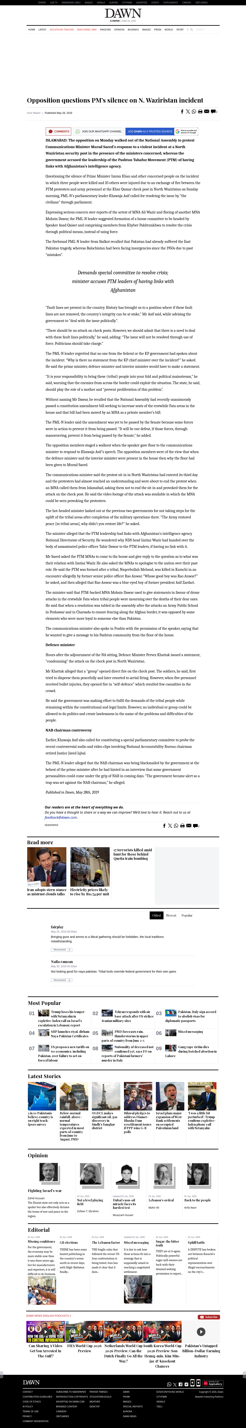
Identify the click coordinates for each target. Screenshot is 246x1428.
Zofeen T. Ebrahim (88, 1211)
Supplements (170, 2)
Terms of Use (31, 1411)
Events (155, 2)
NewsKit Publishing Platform (209, 1396)
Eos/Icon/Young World (170, 1392)
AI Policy (28, 1406)
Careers (186, 2)
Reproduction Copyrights (72, 1397)
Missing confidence (41, 1241)
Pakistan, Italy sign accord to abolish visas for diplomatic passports (190, 1016)
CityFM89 (127, 2)
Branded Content (66, 1406)
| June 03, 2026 (123, 21)
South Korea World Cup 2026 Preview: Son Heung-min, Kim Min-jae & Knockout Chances (162, 1356)
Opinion (119, 29)
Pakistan (105, 29)
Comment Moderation (35, 1421)
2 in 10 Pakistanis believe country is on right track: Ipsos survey (40, 1118)
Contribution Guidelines (37, 1397)
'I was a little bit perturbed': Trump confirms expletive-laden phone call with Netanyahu (202, 1120)
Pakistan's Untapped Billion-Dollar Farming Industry (201, 1351)
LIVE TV (53, 2)
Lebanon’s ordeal (161, 1200)
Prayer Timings (99, 1392)
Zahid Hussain (36, 1198)
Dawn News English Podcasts (48, 1315)
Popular (187, 915)
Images (89, 2)
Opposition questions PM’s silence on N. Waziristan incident (115, 100)
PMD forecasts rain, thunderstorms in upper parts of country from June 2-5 (125, 1036)
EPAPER (42, 2)
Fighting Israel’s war (45, 1190)
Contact (28, 1392)
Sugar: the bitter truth (167, 1243)
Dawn (126, 1392)
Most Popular (44, 1002)
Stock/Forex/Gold (100, 1397)
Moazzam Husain (123, 1215)
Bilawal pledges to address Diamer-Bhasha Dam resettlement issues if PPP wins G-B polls (137, 1122)
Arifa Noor (190, 1207)
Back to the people (197, 1200)
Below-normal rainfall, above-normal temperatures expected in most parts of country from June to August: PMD (72, 1126)
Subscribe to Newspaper (71, 1392)
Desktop (95, 1406)
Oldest (156, 915)
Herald (101, 2)
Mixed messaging (190, 1032)
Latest (42, 29)
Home (31, 29)
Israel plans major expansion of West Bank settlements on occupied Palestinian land (169, 1120)
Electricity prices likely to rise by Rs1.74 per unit (89, 891)
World (169, 29)
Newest (171, 915)
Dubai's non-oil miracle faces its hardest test (124, 1204)
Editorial (39, 1229)
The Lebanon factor (106, 1243)
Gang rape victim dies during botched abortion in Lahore (191, 1051)
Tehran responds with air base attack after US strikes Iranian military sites (128, 1016)
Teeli (159, 1406)
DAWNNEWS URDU (71, 2)
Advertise (141, 2)
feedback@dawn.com (61, 817)
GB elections (69, 1243)
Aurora (113, 2)
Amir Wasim (34, 113)
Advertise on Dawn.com (70, 1402)
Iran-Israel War (87, 29)
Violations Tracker (62, 29)
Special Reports (133, 1406)
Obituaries (201, 2)
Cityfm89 (161, 1397)
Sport (180, 29)
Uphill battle (196, 1243)
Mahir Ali (154, 1207)
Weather (95, 1402)
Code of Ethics (32, 1402)
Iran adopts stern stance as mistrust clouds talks (47, 891)
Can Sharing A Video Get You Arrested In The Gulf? (45, 1351)
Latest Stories (44, 1076)
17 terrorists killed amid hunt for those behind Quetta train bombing (133, 854)
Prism (157, 29)
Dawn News (129, 1416)
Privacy (27, 1416)
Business (133, 29)
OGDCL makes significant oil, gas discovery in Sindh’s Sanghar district (104, 1120)
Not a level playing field (90, 1202)
